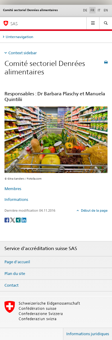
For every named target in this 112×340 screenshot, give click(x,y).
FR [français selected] (92, 10)
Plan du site (14, 273)
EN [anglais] (106, 10)
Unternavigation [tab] (19, 36)
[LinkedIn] (24, 219)
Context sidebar (22, 52)
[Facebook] (7, 219)
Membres (12, 188)
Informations (16, 199)
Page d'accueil (17, 261)
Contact (11, 285)
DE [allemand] (85, 10)
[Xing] (19, 219)
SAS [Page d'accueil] (14, 23)
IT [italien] (99, 10)
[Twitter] (13, 219)
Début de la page (94, 210)
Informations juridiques (87, 333)
